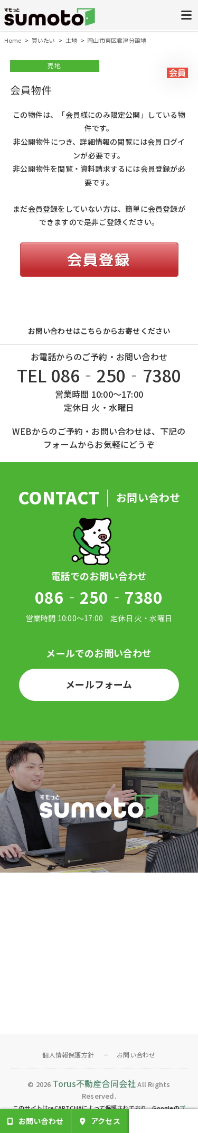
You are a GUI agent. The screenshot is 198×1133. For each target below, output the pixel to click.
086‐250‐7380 (99, 596)
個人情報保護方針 (68, 1054)
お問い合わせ (136, 1054)
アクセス (105, 1121)
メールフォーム (98, 684)
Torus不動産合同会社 (94, 1083)
